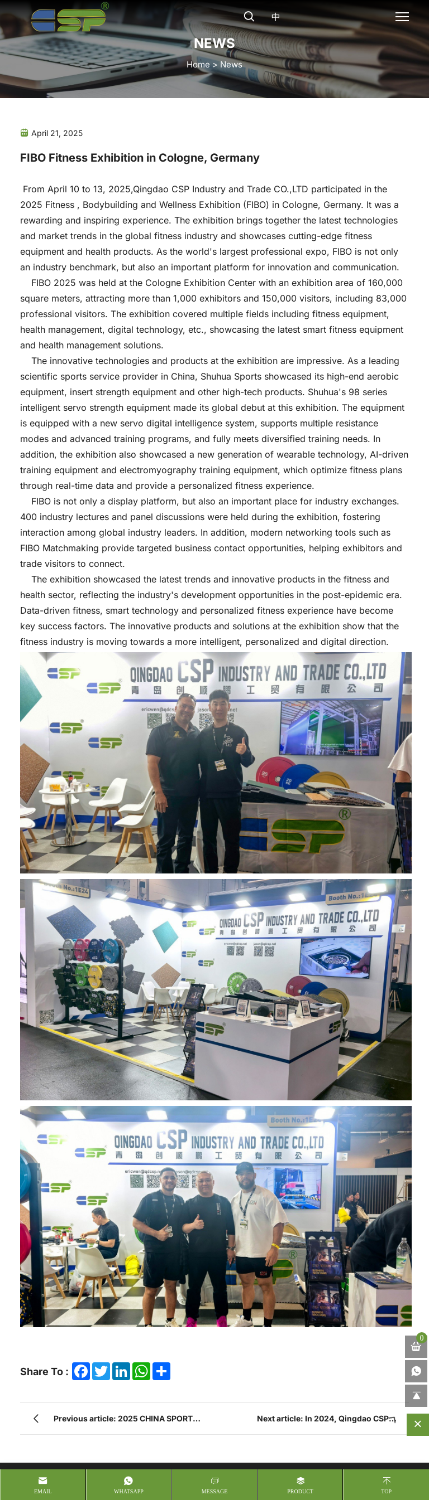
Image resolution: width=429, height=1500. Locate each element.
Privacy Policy (97, 1456)
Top (386, 1491)
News (231, 64)
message (215, 1491)
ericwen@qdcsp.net (278, 1201)
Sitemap (35, 1457)
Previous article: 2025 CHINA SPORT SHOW (123, 1080)
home (198, 64)
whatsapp (129, 1491)
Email (43, 1491)
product (300, 1491)
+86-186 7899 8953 (279, 1176)
